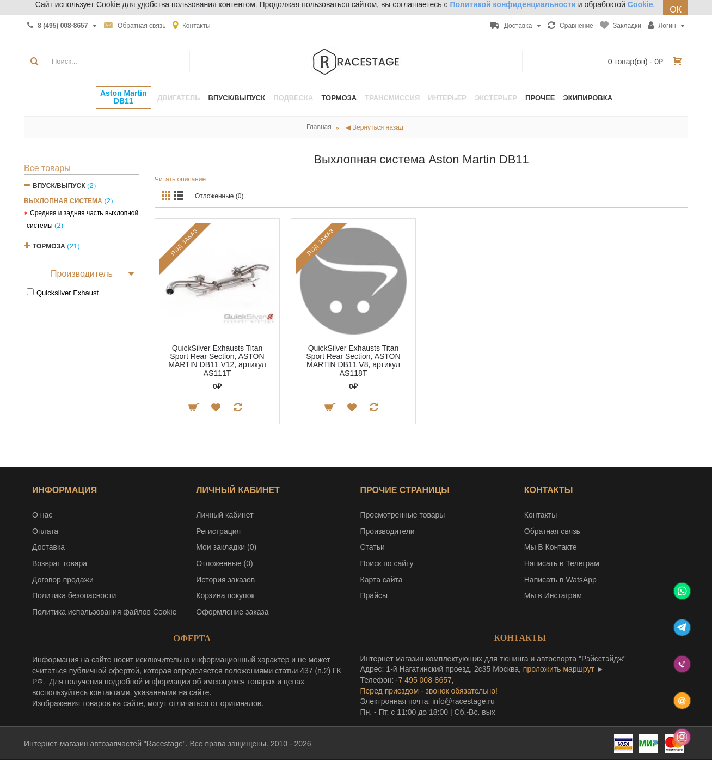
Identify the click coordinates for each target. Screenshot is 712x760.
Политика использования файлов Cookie (104, 611)
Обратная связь (552, 531)
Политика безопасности (74, 595)
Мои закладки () (226, 547)
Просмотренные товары (402, 514)
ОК (676, 9)
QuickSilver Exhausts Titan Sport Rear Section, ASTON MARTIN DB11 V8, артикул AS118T (353, 361)
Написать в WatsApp (560, 579)
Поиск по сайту (387, 563)
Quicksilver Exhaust (67, 293)
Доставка (48, 547)
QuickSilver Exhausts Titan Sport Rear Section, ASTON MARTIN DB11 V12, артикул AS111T (217, 361)
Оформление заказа (232, 611)
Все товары (47, 168)
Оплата (45, 531)
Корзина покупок (225, 595)
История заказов (225, 579)
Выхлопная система (63, 201)
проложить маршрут (558, 669)
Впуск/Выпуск (59, 186)
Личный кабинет (224, 514)
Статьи (372, 547)
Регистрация (218, 531)
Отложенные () (224, 563)
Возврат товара (59, 563)
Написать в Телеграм (561, 563)
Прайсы (374, 595)
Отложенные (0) (219, 196)
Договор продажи (63, 579)
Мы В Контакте (550, 547)
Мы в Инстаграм (553, 595)
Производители (387, 531)
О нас (42, 514)
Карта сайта (381, 579)
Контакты (540, 514)
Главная (319, 127)
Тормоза (49, 246)
